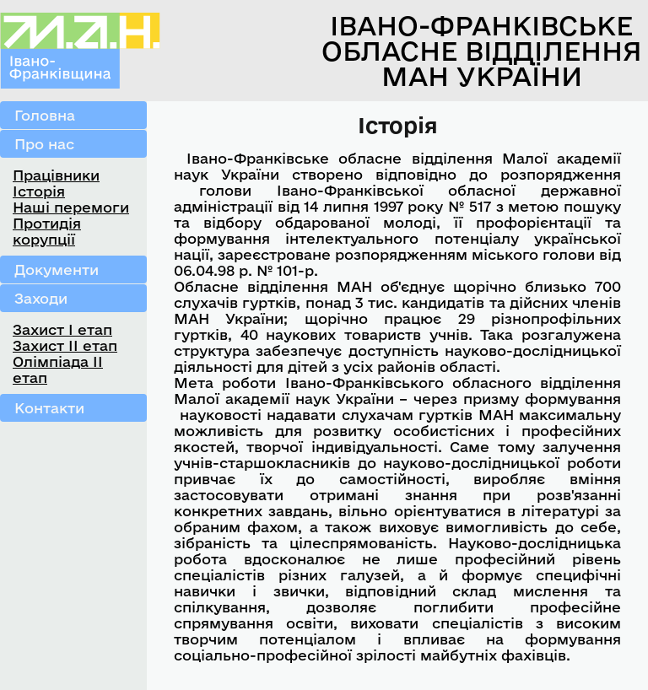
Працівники (56, 175)
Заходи (41, 298)
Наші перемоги (71, 207)
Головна (44, 115)
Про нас (44, 144)
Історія (39, 191)
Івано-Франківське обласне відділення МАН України (481, 50)
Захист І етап (62, 329)
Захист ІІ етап (65, 345)
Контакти (49, 408)
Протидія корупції (47, 231)
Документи (56, 269)
